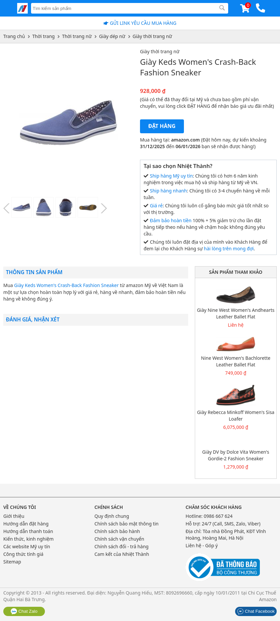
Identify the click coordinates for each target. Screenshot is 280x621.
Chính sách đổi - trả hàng (121, 546)
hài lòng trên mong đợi (229, 248)
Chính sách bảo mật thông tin (126, 523)
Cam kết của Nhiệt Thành (121, 554)
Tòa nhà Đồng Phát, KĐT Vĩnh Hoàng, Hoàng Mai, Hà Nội (226, 534)
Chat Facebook (256, 611)
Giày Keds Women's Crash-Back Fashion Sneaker (66, 285)
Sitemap (12, 562)
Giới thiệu (13, 516)
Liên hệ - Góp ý (202, 545)
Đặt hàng (162, 126)
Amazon (268, 599)
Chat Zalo (24, 611)
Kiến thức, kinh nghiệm (28, 539)
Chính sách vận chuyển (119, 539)
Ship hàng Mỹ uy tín (171, 176)
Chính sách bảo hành (117, 531)
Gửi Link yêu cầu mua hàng (143, 23)
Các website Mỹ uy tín (26, 546)
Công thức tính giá (23, 554)
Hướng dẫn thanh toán (28, 531)
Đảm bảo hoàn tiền (171, 220)
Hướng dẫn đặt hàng (26, 523)
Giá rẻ (156, 205)
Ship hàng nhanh (168, 190)
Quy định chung (111, 516)
